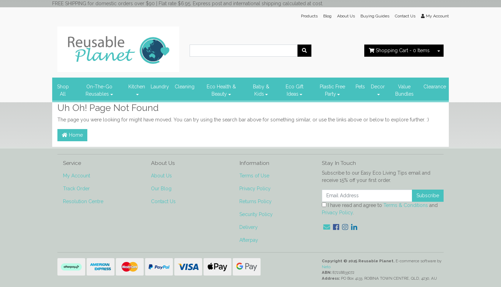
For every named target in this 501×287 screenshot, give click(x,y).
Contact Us (405, 16)
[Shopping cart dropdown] (439, 51)
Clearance (434, 86)
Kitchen (136, 86)
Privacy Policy (255, 188)
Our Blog (161, 188)
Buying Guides (374, 16)
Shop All (63, 90)
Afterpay (248, 240)
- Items (399, 50)
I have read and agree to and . (380, 208)
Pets (360, 86)
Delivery (248, 227)
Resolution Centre (83, 201)
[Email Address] (367, 196)
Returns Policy (255, 201)
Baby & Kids (261, 90)
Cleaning (184, 86)
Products (309, 16)
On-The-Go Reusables (99, 90)
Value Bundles (404, 90)
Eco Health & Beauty (221, 90)
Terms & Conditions (405, 205)
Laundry (160, 86)
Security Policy (256, 214)
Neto (326, 266)
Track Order (76, 188)
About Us (346, 16)
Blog (327, 16)
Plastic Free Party (332, 90)
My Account (76, 175)
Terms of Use (254, 175)
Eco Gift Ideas (294, 90)
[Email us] (326, 227)
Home (72, 135)
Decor (378, 86)
